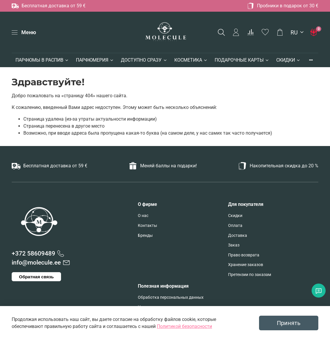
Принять (289, 322)
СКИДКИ (288, 60)
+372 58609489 (33, 253)
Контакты (147, 225)
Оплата (235, 225)
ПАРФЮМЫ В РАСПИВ (42, 60)
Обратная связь (36, 276)
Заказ (233, 245)
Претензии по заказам (249, 274)
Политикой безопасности (184, 326)
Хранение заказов (245, 264)
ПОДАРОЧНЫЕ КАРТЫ (242, 60)
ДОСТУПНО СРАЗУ (144, 60)
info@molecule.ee (36, 262)
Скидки (235, 215)
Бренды (145, 235)
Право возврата (243, 255)
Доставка (237, 235)
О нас (143, 215)
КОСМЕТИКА (191, 60)
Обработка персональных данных (171, 297)
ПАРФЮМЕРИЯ (95, 60)
